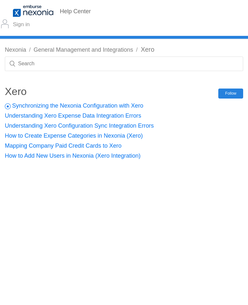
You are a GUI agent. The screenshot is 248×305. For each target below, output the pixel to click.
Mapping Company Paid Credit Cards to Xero (63, 145)
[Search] (124, 64)
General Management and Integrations (83, 50)
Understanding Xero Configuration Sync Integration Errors (79, 125)
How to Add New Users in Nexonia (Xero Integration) (72, 155)
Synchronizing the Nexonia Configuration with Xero (77, 105)
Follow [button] (230, 93)
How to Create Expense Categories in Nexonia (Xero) (74, 135)
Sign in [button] (21, 24)
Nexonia (15, 50)
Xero (147, 49)
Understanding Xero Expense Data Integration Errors (73, 115)
